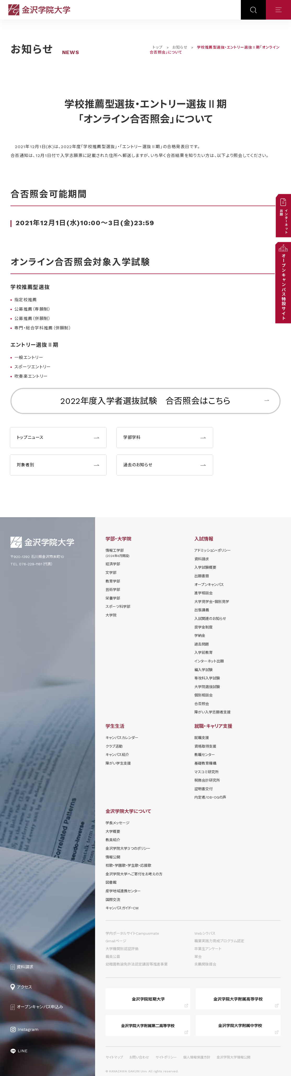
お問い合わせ (139, 1057)
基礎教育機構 (205, 763)
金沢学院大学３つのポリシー (128, 848)
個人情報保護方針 (196, 1057)
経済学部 (113, 564)
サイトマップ (114, 1057)
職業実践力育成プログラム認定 (219, 941)
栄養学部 (113, 598)
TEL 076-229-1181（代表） (31, 564)
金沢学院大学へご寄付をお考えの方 (134, 874)
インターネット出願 (209, 661)
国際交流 (113, 900)
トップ (157, 47)
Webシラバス (205, 933)
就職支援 (201, 738)
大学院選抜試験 (207, 687)
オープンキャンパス (209, 585)
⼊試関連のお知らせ (210, 618)
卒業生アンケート (208, 949)
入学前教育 (203, 652)
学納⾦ (199, 635)
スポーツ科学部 (118, 606)
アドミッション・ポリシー (212, 550)
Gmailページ (116, 941)
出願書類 (201, 576)
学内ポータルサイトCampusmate (132, 933)
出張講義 (201, 610)
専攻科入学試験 (207, 678)
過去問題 (201, 644)
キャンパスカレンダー (122, 738)
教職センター (204, 755)
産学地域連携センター (123, 891)
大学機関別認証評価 (122, 949)
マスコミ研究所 (206, 772)
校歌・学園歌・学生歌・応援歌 (128, 865)
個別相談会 (203, 695)
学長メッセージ (118, 823)
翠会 (198, 957)
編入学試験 (203, 670)
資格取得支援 (205, 746)
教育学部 (113, 581)
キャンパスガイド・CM (122, 908)
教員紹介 (113, 840)
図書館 (111, 882)
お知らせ (179, 47)
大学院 (111, 615)
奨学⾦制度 (203, 627)
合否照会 (201, 704)
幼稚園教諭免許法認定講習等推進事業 (137, 964)
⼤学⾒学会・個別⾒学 (211, 602)
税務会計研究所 (207, 780)
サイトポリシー (166, 1057)
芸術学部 (113, 590)
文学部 (111, 573)
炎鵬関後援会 (205, 964)
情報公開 (113, 857)
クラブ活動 (114, 746)
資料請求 (201, 559)
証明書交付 (203, 789)
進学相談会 (203, 593)
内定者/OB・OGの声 (210, 797)
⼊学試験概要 (205, 567)
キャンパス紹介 (117, 755)
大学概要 (113, 831)
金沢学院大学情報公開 (234, 1057)
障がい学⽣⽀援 (118, 763)
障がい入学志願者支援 (212, 712)
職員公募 (113, 957)
